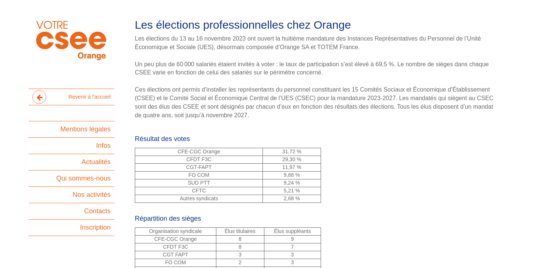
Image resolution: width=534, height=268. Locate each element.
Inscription (95, 227)
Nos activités (92, 194)
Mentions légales (85, 129)
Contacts (97, 211)
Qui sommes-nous (83, 178)
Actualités (96, 162)
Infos (103, 145)
